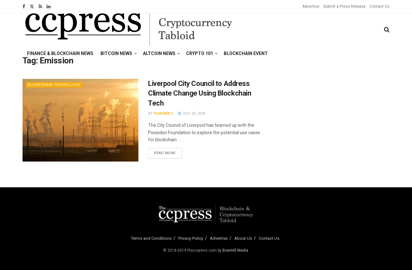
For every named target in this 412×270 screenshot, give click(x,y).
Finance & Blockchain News (60, 53)
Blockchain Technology (54, 85)
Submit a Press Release (344, 6)
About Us (243, 238)
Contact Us (379, 6)
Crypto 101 (199, 53)
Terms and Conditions (151, 238)
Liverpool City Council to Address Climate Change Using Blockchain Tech (199, 93)
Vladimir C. (164, 113)
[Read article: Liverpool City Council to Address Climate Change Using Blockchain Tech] (80, 120)
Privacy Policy (190, 238)
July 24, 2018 (191, 113)
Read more (168, 152)
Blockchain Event (246, 53)
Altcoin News (159, 53)
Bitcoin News (116, 53)
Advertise (310, 6)
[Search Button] (386, 30)
